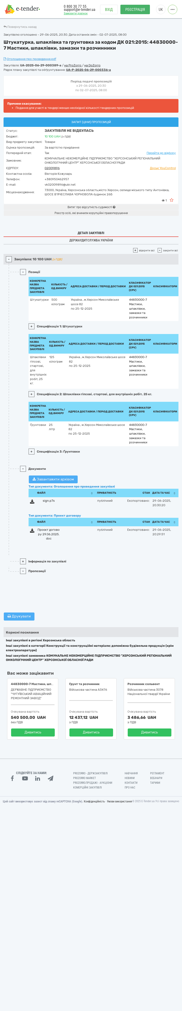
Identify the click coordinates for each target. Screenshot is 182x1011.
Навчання (131, 773)
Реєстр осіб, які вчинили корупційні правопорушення (91, 213)
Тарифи (155, 782)
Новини (130, 778)
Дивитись (33, 732)
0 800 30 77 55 (75, 6)
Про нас (130, 787)
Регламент (157, 773)
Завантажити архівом (53, 479)
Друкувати (19, 616)
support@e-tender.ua (79, 9)
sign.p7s (49, 500)
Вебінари (156, 778)
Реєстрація (135, 9)
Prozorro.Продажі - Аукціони (92, 782)
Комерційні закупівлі (87, 787)
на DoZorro (92, 65)
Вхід (109, 9)
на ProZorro (73, 65)
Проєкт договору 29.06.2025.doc (49, 534)
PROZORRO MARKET (84, 778)
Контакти (131, 782)
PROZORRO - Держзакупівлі (90, 773)
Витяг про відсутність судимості (91, 207)
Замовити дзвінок (76, 13)
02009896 (52, 168)
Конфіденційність (94, 801)
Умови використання (119, 801)
